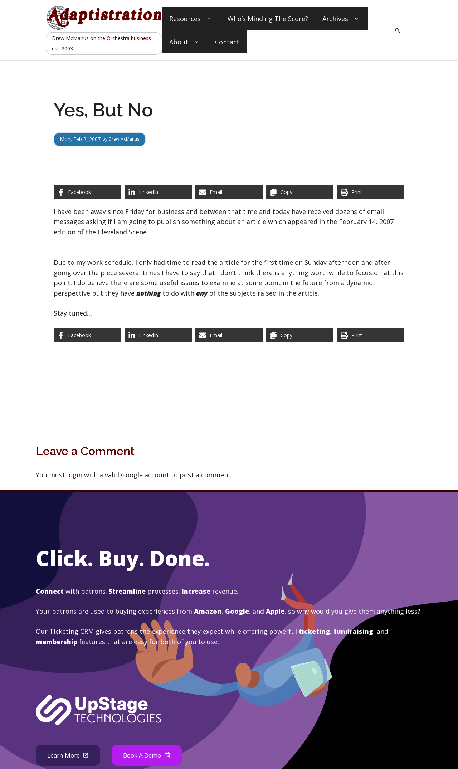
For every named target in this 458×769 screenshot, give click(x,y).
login (74, 475)
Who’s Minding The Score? (268, 18)
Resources (191, 19)
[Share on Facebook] (87, 192)
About (185, 42)
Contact (227, 42)
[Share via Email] (229, 192)
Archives (341, 19)
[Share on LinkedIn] (158, 192)
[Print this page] (370, 192)
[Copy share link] (299, 192)
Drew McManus (127, 139)
